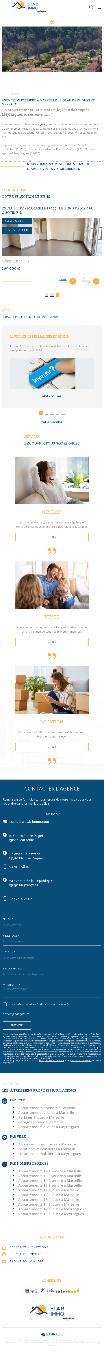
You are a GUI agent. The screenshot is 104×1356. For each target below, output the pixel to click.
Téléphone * (14, 969)
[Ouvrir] (91, 7)
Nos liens (74, 1343)
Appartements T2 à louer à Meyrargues (51, 1210)
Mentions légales (48, 1343)
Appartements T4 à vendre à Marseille (50, 1181)
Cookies (52, 1346)
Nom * (8, 920)
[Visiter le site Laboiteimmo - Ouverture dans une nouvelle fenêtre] (52, 1335)
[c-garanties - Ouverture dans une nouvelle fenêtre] (31, 1292)
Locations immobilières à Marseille (47, 1149)
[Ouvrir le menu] (100, 7)
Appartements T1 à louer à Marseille (48, 1191)
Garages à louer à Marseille (40, 1123)
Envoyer (17, 1026)
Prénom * (11, 936)
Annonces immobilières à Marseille (47, 1145)
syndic (42, 129)
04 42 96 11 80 (22, 900)
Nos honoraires (14, 1343)
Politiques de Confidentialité (51, 1061)
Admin (63, 1343)
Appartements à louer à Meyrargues (48, 1127)
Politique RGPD (89, 1343)
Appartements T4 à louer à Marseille (48, 1205)
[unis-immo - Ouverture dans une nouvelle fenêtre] (47, 1292)
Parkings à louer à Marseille (41, 1118)
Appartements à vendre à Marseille (47, 1108)
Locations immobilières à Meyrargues (49, 1154)
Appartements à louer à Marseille (46, 1113)
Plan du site (31, 1343)
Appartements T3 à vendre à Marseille (50, 1176)
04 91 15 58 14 (19, 867)
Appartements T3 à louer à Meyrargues (51, 1214)
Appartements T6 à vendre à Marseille (50, 1186)
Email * (9, 953)
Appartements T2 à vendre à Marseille (50, 1172)
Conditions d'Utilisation (80, 1061)
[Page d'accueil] (29, 7)
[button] (47, 59)
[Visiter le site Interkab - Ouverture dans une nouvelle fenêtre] (67, 1292)
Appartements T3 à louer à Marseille (48, 1200)
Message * (11, 986)
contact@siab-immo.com (29, 823)
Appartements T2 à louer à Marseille (48, 1195)
